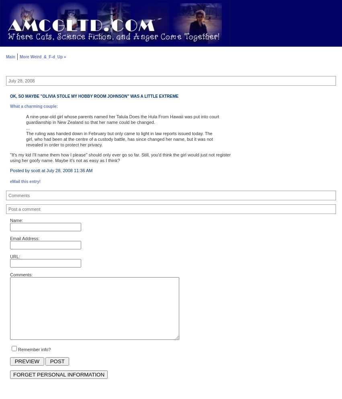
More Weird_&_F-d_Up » (43, 57)
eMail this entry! (25, 181)
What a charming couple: (34, 106)
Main (10, 57)
